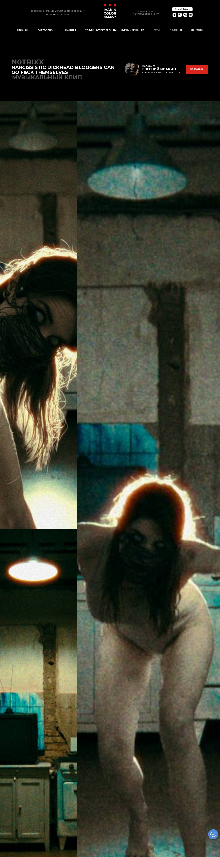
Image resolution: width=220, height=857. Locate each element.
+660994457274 (145, 11)
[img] (132, 69)
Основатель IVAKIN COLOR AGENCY (161, 72)
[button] (197, 69)
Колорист (148, 65)
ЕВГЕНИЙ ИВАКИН (159, 69)
